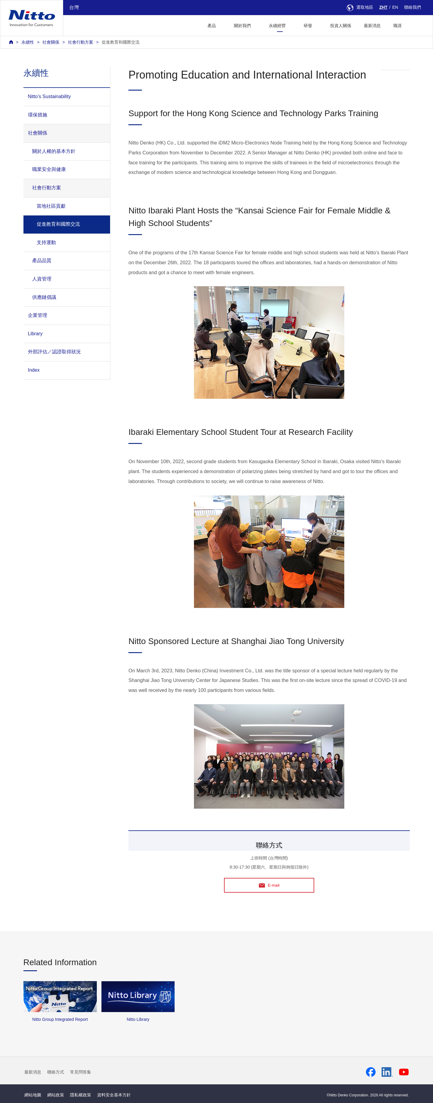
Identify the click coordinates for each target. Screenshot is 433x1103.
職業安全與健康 (49, 169)
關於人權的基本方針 (53, 151)
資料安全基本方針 (114, 1095)
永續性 (27, 42)
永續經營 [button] (277, 25)
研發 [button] (308, 25)
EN (395, 7)
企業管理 (37, 315)
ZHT (383, 7)
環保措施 (37, 114)
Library (35, 333)
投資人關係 (340, 25)
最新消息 (372, 25)
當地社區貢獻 (51, 206)
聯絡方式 (55, 1072)
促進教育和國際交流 (121, 42)
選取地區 (360, 7)
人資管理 (41, 278)
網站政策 (55, 1095)
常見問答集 (80, 1072)
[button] (417, 25)
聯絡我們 (412, 7)
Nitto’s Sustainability (49, 96)
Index (34, 370)
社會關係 (50, 42)
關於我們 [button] (242, 25)
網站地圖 (32, 1095)
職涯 (397, 25)
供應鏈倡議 (44, 297)
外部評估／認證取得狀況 (54, 351)
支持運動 (46, 242)
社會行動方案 (80, 42)
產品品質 (41, 260)
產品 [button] (211, 25)
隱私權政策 (80, 1095)
